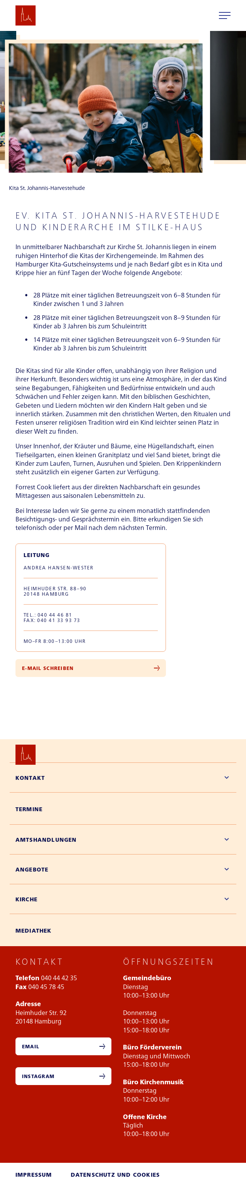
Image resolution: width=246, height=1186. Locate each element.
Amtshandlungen (46, 839)
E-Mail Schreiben (48, 668)
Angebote (32, 869)
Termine (29, 809)
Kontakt (30, 777)
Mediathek (33, 930)
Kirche (26, 899)
